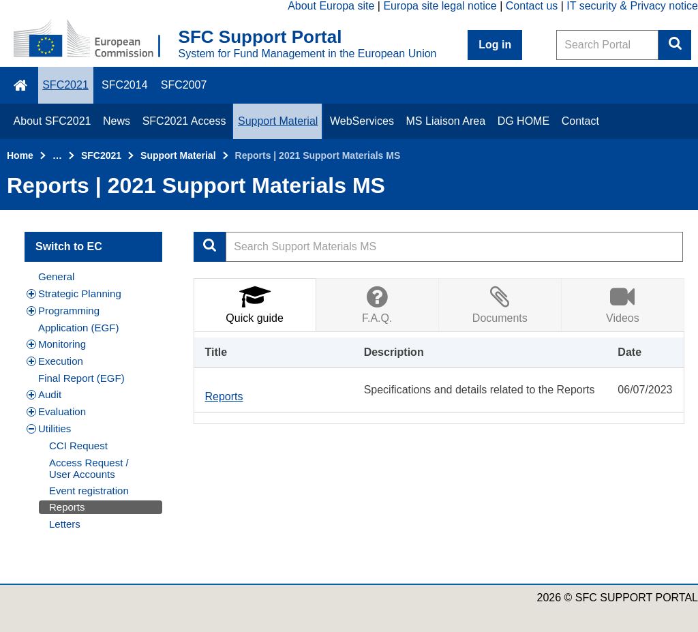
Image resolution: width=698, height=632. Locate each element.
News (116, 121)
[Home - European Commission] (96, 39)
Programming (63, 310)
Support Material (278, 121)
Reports (67, 507)
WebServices (362, 121)
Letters (64, 524)
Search (674, 45)
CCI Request (78, 445)
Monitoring (56, 344)
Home (20, 155)
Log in (495, 44)
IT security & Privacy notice (632, 6)
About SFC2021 (52, 121)
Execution (55, 361)
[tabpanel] (439, 377)
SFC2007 (184, 85)
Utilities (49, 428)
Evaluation (56, 411)
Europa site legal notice (439, 6)
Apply (210, 247)
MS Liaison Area (446, 121)
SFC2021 (65, 85)
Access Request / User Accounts (89, 468)
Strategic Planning (74, 293)
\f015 (21, 85)
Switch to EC (68, 246)
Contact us (532, 6)
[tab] (255, 304)
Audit (44, 394)
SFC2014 (125, 85)
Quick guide (255, 304)
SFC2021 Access (184, 121)
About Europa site (331, 6)
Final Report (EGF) (81, 378)
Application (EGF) (78, 327)
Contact (580, 121)
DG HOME (523, 121)
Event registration (89, 490)
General (56, 276)
